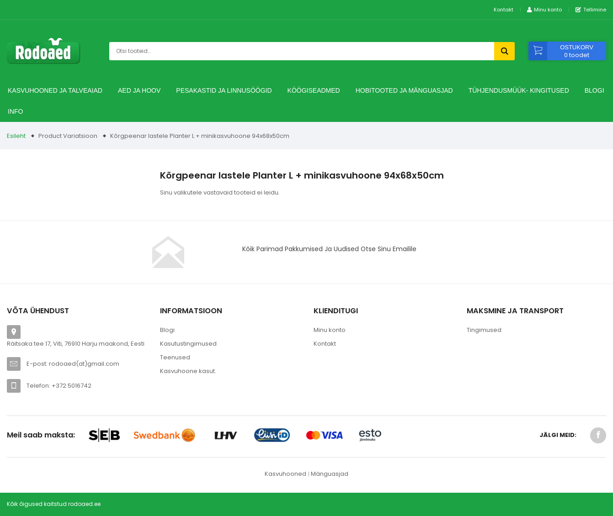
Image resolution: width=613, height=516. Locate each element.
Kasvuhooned (285, 473)
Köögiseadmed (314, 90)
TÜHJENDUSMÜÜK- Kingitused (519, 90)
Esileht (16, 136)
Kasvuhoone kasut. (188, 371)
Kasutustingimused (188, 343)
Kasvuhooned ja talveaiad (55, 90)
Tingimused (484, 330)
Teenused (175, 357)
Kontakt (503, 9)
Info (15, 111)
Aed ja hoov (139, 90)
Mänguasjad (329, 473)
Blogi (594, 90)
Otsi (504, 51)
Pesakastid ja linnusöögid (224, 90)
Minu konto (330, 330)
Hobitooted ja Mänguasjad (404, 90)
